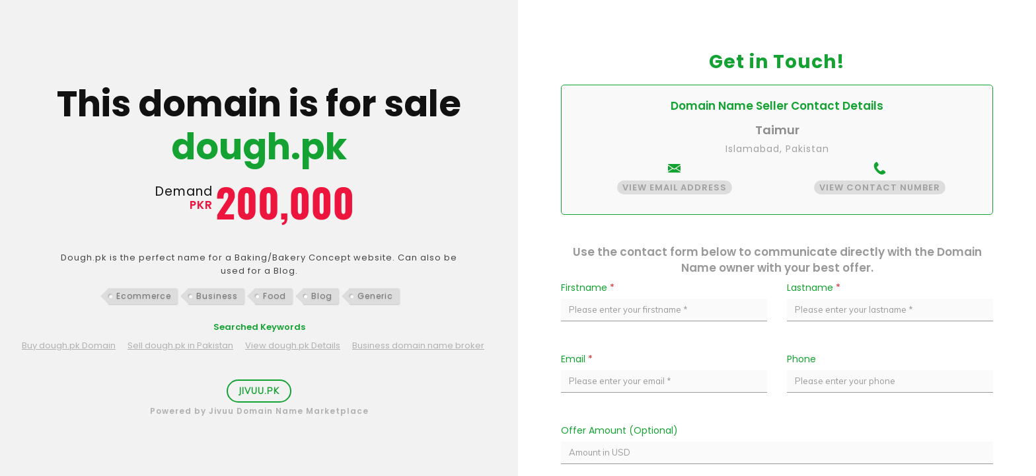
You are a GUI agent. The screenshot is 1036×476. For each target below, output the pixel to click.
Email (577, 359)
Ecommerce (143, 295)
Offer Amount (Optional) (619, 430)
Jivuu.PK (259, 390)
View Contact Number (879, 187)
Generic (375, 295)
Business (217, 295)
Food (274, 295)
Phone (801, 359)
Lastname (813, 287)
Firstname (587, 287)
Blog (321, 295)
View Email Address (674, 187)
